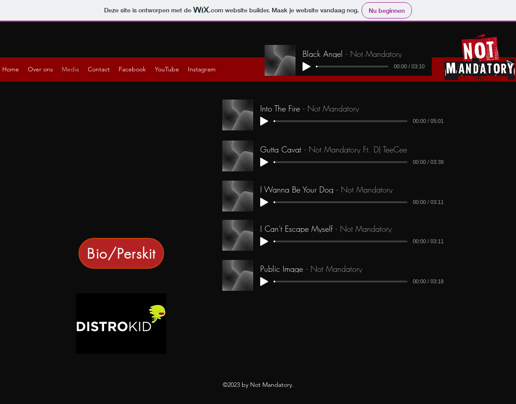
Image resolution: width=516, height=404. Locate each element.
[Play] (306, 66)
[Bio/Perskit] (121, 253)
